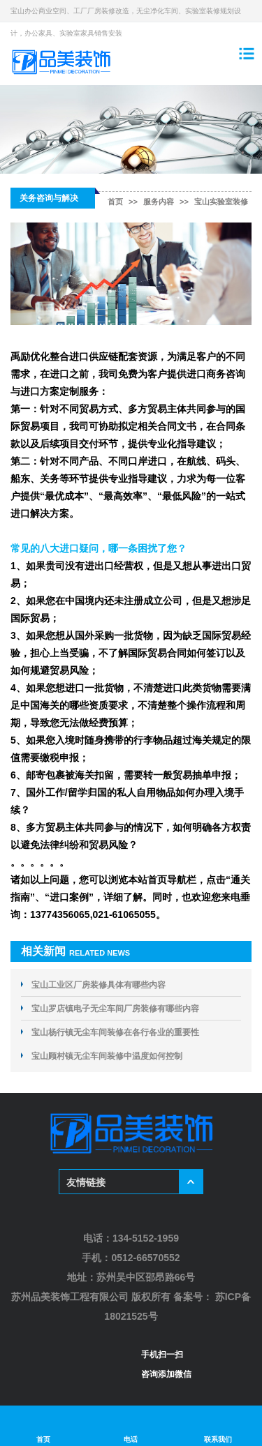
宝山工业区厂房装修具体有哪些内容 (98, 985)
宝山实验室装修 (221, 201)
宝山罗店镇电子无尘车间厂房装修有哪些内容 (115, 1009)
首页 (115, 201)
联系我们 (218, 1425)
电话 (131, 1425)
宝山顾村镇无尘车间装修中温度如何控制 (106, 1056)
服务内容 (158, 201)
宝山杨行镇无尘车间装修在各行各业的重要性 (115, 1032)
